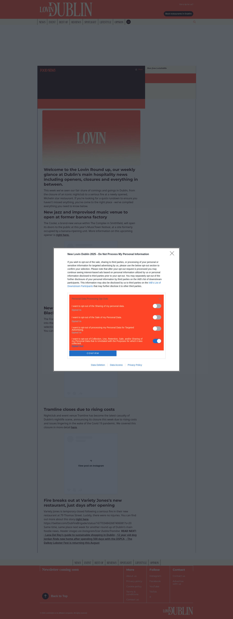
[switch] (157, 306)
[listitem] (116, 299)
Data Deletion (98, 365)
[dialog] (116, 309)
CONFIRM (93, 353)
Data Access (116, 365)
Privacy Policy (135, 365)
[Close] (173, 254)
